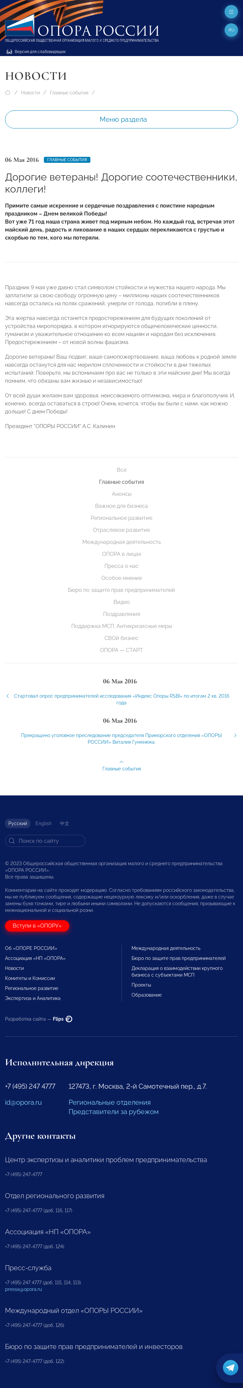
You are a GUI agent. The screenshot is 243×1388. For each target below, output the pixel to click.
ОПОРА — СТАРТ (121, 650)
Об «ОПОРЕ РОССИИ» (31, 948)
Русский (17, 823)
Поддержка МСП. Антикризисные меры (121, 626)
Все (122, 470)
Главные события (69, 92)
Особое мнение (121, 578)
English (43, 823)
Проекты (141, 985)
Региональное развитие (121, 518)
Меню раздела (123, 119)
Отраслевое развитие (121, 530)
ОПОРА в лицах (121, 554)
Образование (147, 995)
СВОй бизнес (121, 638)
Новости (30, 92)
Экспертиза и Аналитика (33, 998)
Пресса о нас (121, 566)
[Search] (45, 841)
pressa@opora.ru (23, 1289)
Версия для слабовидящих (36, 51)
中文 (64, 823)
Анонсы (122, 494)
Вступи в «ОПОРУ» (37, 926)
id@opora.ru (23, 1102)
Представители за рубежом (114, 1112)
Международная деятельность (121, 542)
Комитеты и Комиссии (30, 978)
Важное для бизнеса (121, 506)
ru (231, 30)
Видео (121, 602)
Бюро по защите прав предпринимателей (121, 590)
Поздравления (121, 614)
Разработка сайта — (38, 1019)
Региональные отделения (110, 1102)
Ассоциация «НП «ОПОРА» (35, 958)
